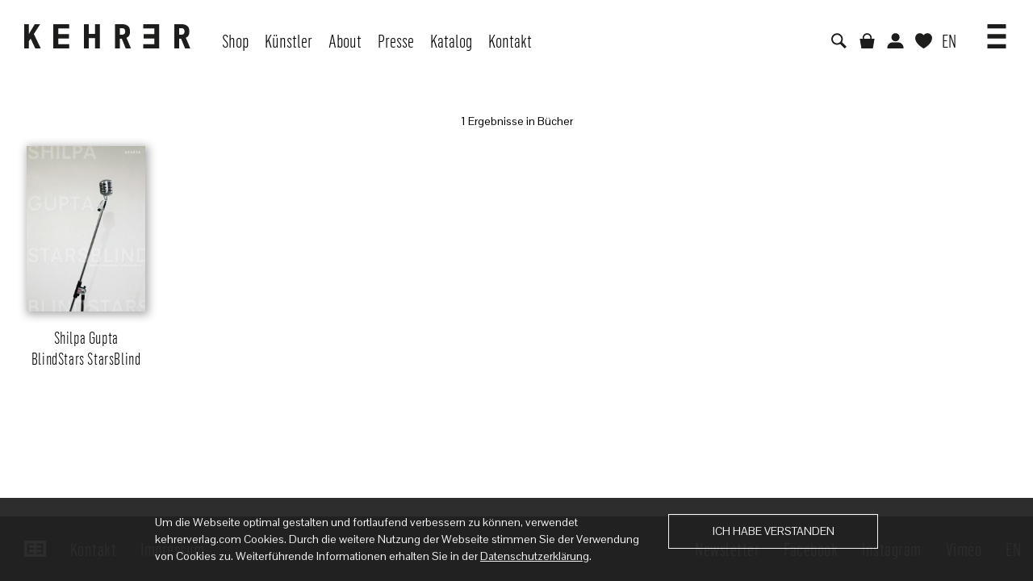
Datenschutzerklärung (534, 556)
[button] (996, 30)
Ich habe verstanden (773, 531)
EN (949, 40)
